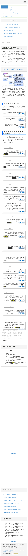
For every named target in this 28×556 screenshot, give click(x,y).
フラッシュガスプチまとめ (10, 497)
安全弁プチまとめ (17, 500)
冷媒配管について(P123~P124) (10, 24)
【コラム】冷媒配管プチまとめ (13, 69)
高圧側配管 (17, 13)
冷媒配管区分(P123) (8, 30)
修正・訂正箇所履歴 (8, 36)
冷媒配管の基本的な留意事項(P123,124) (13, 33)
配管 (13, 7)
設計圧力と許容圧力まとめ (10, 506)
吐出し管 (6, 13)
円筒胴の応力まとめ (8, 503)
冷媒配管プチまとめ (17, 494)
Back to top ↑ (14, 453)
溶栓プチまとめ (7, 500)
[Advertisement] (14, 410)
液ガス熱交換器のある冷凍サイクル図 (12, 509)
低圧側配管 (7, 16)
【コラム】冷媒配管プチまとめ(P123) (12, 27)
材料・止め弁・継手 (9, 10)
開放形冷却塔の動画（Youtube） (11, 512)
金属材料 (17, 503)
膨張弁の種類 (6, 494)
